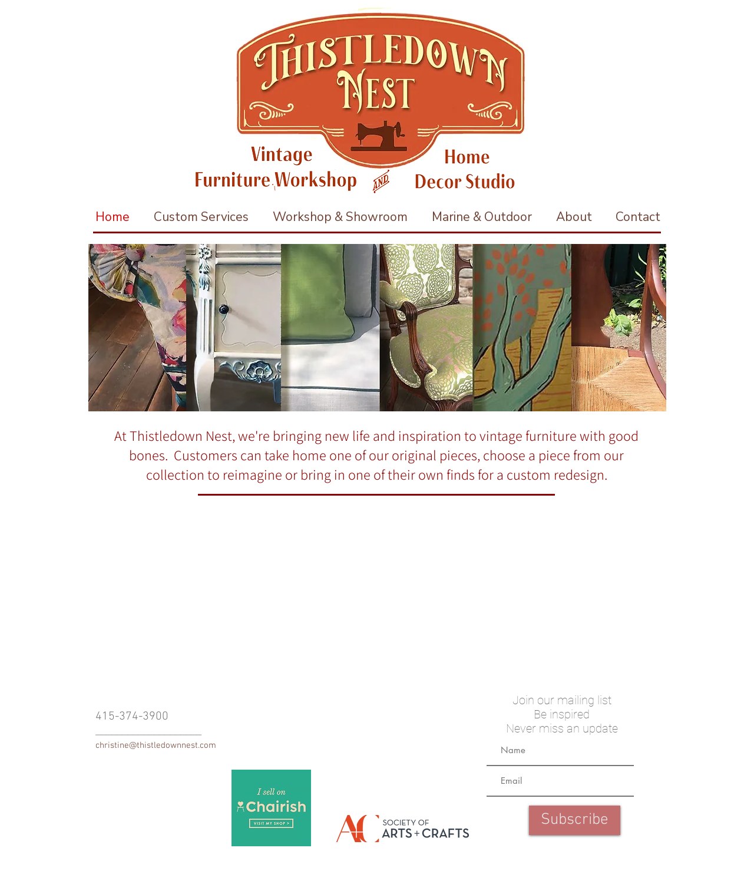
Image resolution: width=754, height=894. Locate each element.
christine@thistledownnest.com (155, 745)
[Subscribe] (574, 820)
